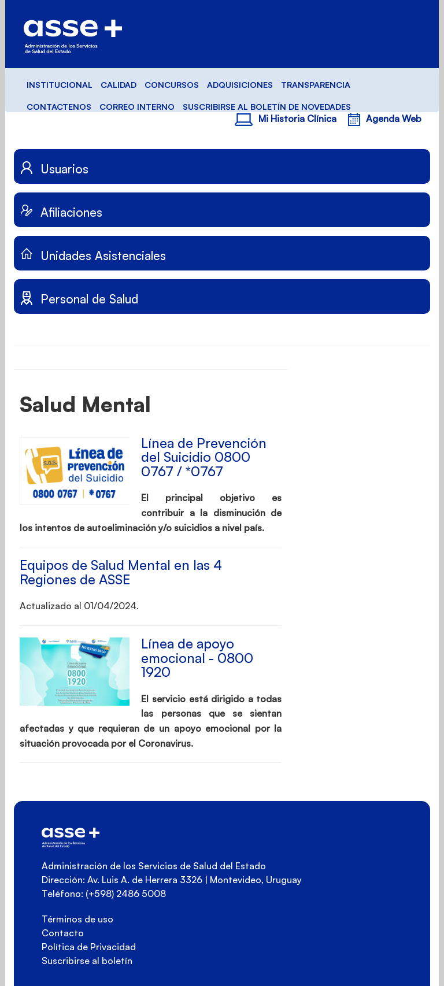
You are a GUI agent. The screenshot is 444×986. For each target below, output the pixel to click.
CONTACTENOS (59, 106)
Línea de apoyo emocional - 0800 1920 (197, 657)
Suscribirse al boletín (87, 960)
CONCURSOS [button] (172, 84)
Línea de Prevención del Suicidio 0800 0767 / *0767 (204, 457)
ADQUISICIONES (240, 84)
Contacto (63, 933)
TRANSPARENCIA (315, 84)
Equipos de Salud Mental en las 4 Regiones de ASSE (121, 572)
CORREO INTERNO (137, 106)
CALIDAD (118, 84)
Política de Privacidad (89, 946)
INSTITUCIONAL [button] (59, 84)
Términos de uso (77, 919)
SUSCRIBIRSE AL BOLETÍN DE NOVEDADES (267, 106)
